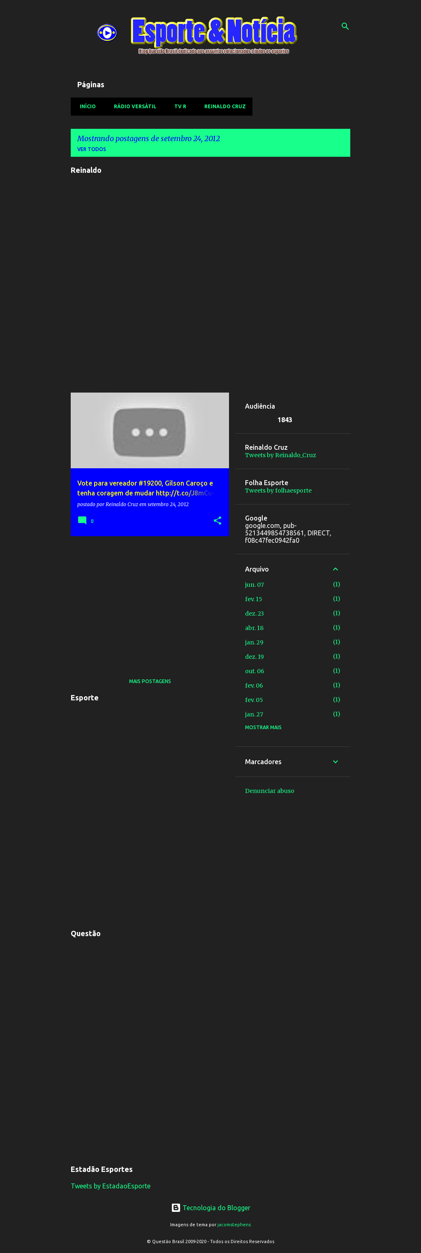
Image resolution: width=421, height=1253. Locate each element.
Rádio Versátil (132, 106)
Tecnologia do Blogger (210, 1207)
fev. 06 (254, 685)
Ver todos (91, 149)
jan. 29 (254, 642)
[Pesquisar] (345, 26)
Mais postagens (150, 681)
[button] (217, 521)
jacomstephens (234, 1224)
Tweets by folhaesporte (278, 490)
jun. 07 (254, 584)
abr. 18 (254, 628)
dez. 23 (254, 613)
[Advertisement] (147, 600)
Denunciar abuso (269, 791)
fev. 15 (253, 599)
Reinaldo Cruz (222, 106)
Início (85, 106)
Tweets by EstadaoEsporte (110, 1186)
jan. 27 (254, 714)
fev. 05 (254, 700)
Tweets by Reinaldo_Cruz (280, 455)
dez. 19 (254, 656)
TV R (178, 106)
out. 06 (254, 671)
